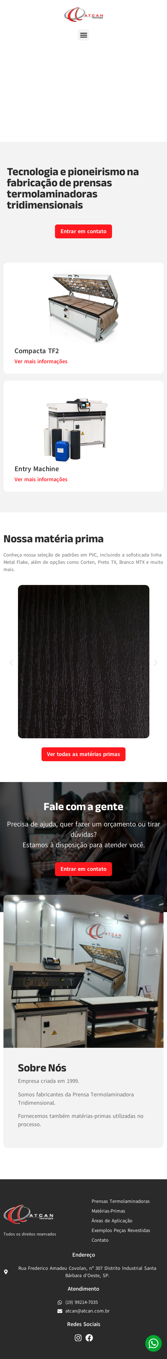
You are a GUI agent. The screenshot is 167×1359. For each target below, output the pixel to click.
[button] (83, 35)
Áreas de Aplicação (112, 1220)
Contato (100, 1240)
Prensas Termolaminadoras (121, 1201)
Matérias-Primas (108, 1211)
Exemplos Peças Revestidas (121, 1230)
